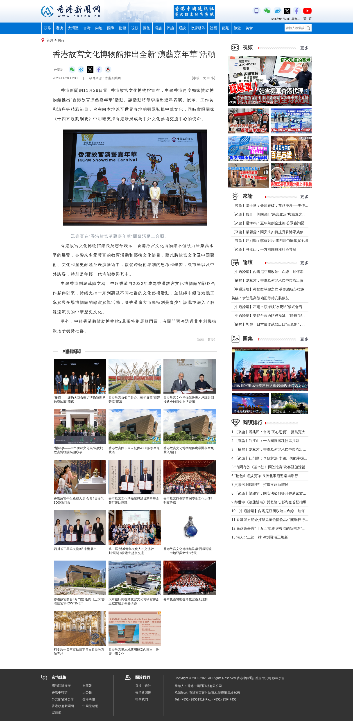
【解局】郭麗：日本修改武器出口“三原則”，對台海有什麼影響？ (283, 324)
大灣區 (73, 28)
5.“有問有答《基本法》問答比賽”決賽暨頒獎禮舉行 (271, 467)
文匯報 (87, 685)
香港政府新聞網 (63, 706)
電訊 (158, 28)
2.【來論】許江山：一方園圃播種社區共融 (265, 441)
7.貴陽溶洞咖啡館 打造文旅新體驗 (259, 485)
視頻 (134, 28)
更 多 (304, 48)
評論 (170, 28)
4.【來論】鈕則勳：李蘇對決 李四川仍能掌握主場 (271, 458)
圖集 (146, 28)
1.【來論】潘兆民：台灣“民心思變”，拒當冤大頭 (270, 432)
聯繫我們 (141, 699)
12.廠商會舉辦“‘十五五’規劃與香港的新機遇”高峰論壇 (273, 528)
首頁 (50, 40)
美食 (249, 28)
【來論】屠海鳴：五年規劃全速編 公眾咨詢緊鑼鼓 (271, 223)
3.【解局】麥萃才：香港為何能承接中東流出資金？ (272, 449)
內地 (98, 28)
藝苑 (225, 28)
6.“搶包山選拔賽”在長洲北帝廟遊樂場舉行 (264, 476)
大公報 (87, 692)
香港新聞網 (143, 692)
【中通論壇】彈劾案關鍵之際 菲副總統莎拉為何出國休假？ (278, 289)
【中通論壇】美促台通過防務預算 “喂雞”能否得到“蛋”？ (278, 316)
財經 (122, 28)
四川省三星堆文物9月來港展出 (75, 549)
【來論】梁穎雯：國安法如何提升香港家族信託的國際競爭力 (280, 232)
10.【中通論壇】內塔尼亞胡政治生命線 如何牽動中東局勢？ (280, 511)
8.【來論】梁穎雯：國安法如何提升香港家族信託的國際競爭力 (281, 493)
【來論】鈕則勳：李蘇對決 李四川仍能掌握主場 (269, 241)
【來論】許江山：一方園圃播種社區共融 (263, 249)
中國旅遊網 (90, 706)
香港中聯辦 (60, 692)
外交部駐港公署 (63, 699)
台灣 (87, 28)
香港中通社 (143, 685)
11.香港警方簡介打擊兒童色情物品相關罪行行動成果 (273, 520)
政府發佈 (198, 28)
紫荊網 (56, 712)
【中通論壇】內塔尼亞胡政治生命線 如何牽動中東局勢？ (278, 272)
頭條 (47, 28)
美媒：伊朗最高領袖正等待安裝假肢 (260, 298)
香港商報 (88, 699)
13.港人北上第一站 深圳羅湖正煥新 (259, 537)
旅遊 (237, 28)
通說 (182, 28)
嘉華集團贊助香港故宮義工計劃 (185, 599)
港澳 (59, 28)
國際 (110, 28)
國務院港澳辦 (61, 685)
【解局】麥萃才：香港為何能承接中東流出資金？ (271, 280)
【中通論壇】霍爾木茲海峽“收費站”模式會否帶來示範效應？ (279, 307)
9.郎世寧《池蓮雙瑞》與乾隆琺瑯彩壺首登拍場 (268, 502)
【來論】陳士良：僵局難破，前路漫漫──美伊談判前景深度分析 (282, 205)
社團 (213, 28)
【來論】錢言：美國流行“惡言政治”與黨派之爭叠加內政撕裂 (279, 214)
